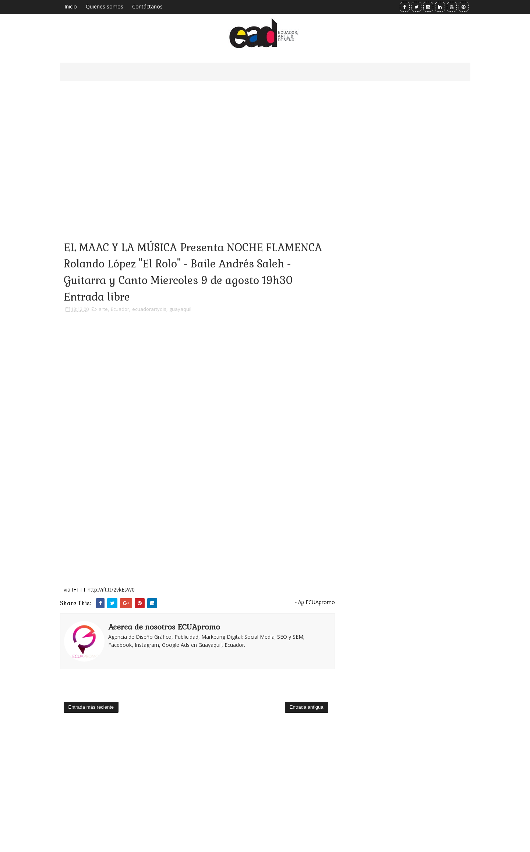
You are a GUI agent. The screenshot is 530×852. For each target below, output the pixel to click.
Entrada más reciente (91, 707)
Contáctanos (147, 6)
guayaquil (180, 309)
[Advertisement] (197, 151)
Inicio (70, 6)
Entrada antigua (307, 707)
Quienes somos (104, 6)
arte (103, 309)
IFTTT (79, 589)
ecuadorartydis (149, 309)
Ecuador (120, 309)
